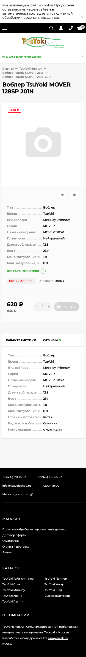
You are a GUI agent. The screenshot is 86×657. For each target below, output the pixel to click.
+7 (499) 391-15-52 (14, 477)
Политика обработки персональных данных (34, 529)
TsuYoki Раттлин (13, 601)
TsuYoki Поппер (55, 578)
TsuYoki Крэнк (12, 595)
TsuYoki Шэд (53, 590)
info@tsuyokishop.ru (16, 485)
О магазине (10, 541)
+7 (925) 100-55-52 (49, 477)
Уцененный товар (57, 595)
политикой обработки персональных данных (37, 15)
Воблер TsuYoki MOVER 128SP (23, 72)
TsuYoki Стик (11, 584)
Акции (6, 552)
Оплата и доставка (15, 546)
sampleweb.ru (58, 638)
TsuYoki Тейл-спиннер (17, 578)
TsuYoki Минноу (30, 68)
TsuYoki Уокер (54, 584)
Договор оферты (14, 535)
